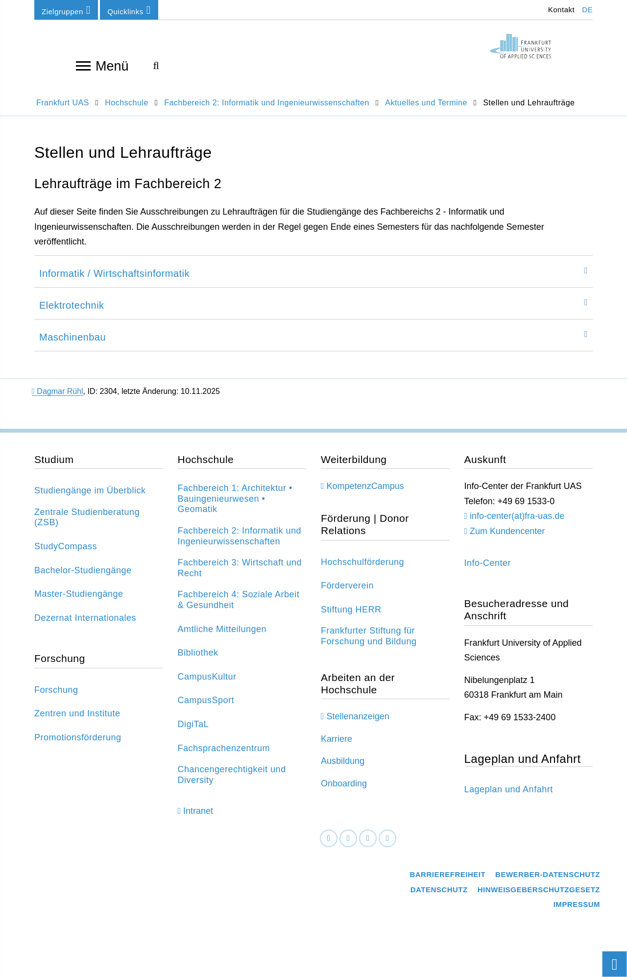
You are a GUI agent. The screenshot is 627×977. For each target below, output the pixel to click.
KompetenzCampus (365, 493)
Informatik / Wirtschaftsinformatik (114, 280)
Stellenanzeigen (358, 723)
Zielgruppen (66, 10)
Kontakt (560, 9)
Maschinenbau (72, 344)
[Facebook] (329, 845)
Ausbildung (342, 768)
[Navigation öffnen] (83, 65)
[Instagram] (368, 845)
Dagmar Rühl (57, 398)
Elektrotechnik (71, 312)
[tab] (313, 278)
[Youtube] (387, 845)
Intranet (198, 818)
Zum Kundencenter (507, 538)
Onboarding (344, 790)
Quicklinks (128, 10)
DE (587, 9)
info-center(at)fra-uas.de (517, 523)
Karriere (336, 746)
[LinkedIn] (348, 845)
